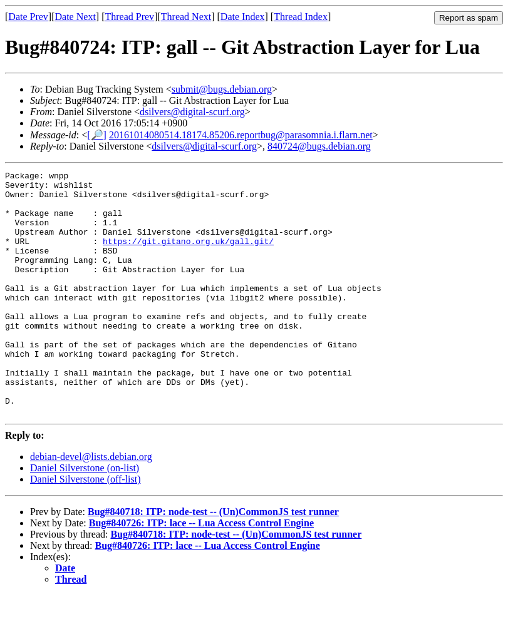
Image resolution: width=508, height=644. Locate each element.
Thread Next (186, 16)
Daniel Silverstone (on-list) (84, 516)
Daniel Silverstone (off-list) (85, 528)
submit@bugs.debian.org (222, 89)
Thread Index (301, 16)
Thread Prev (129, 16)
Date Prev (28, 16)
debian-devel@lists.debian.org (91, 505)
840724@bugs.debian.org (319, 146)
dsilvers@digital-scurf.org (192, 111)
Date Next (75, 16)
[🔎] (96, 135)
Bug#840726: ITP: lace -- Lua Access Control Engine (201, 571)
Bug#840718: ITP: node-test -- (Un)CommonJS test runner (213, 560)
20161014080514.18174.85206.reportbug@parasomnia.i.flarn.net (241, 135)
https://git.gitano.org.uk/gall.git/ (188, 256)
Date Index (242, 16)
